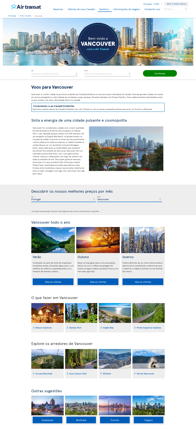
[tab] (47, 317)
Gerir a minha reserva (176, 3)
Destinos (104, 9)
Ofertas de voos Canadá (81, 9)
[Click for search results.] (186, 9)
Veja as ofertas (53, 281)
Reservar (58, 9)
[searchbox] (176, 9)
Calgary (148, 420)
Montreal (81, 420)
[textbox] (54, 73)
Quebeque (47, 420)
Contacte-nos (152, 9)
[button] (156, 73)
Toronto (114, 420)
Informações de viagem (126, 9)
